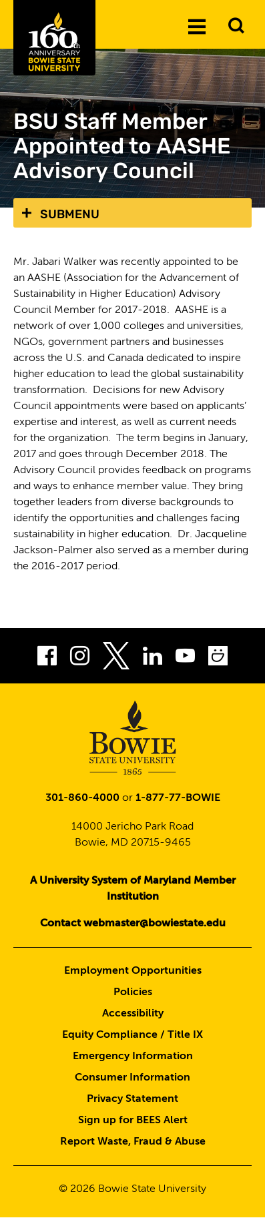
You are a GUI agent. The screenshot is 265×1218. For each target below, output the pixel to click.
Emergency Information (133, 1056)
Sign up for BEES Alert (133, 1120)
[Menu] (197, 26)
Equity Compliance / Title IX (132, 1035)
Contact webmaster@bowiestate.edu (133, 923)
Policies (132, 992)
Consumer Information (132, 1078)
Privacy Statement (132, 1099)
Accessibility (133, 1013)
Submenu (69, 214)
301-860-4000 (82, 798)
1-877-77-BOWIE (178, 798)
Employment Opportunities (133, 971)
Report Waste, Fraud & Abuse (133, 1142)
